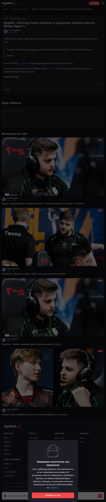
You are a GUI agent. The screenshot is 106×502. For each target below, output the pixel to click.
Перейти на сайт (53, 495)
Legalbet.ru (54, 488)
